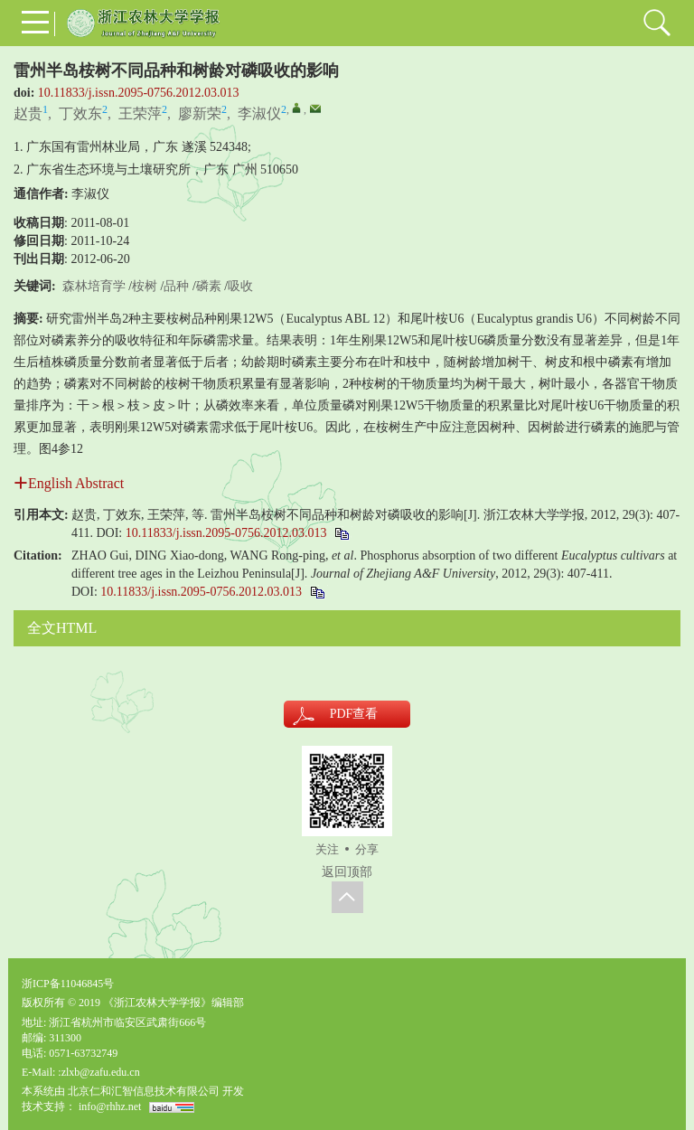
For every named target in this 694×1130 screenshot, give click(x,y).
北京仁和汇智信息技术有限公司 (144, 1091)
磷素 (208, 286)
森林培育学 (94, 286)
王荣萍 (140, 113)
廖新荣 (199, 113)
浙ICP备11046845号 (68, 983)
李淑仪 (259, 113)
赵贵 (28, 113)
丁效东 (80, 113)
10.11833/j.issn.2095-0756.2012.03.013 (138, 92)
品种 (176, 286)
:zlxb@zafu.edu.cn (98, 1072)
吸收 (240, 286)
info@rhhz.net (110, 1106)
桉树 (144, 286)
